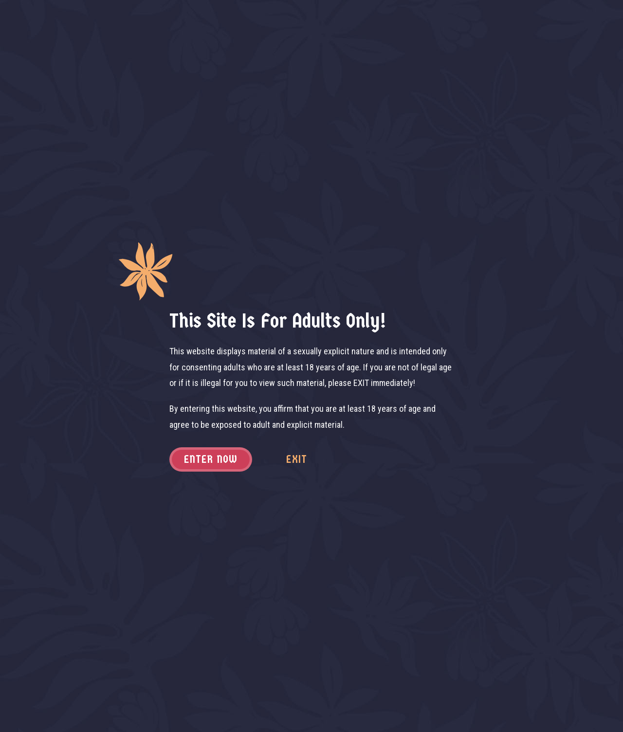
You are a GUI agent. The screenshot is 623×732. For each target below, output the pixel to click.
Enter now (211, 459)
